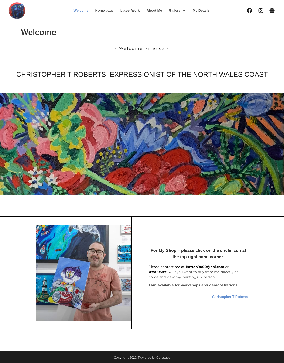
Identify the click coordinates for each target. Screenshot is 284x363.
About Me (154, 10)
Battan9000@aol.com (205, 267)
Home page (104, 10)
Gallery (177, 10)
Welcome (80, 10)
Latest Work (130, 10)
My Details (201, 10)
